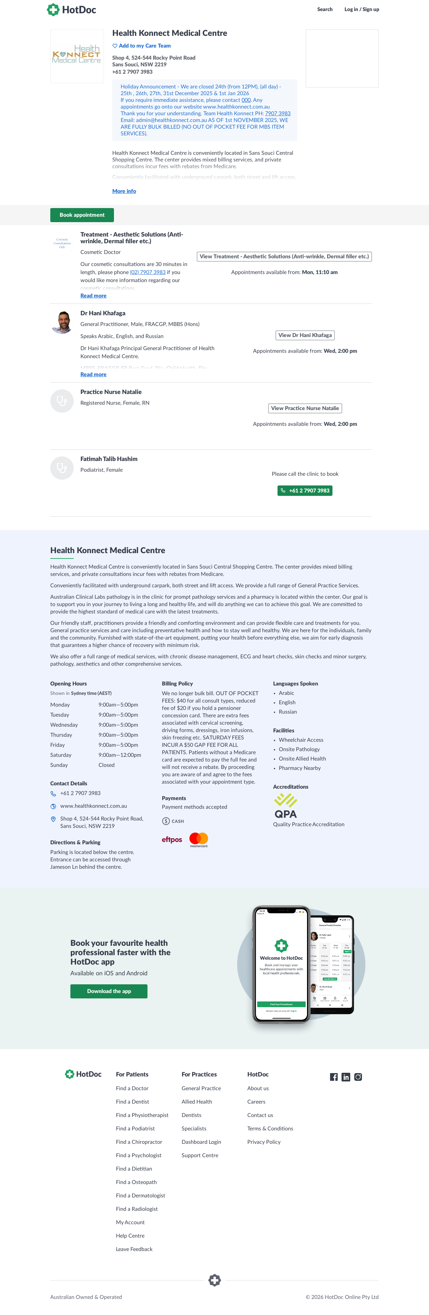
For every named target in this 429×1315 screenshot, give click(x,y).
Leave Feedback (134, 1249)
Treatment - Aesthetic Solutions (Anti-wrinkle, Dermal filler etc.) (131, 238)
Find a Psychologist (139, 1155)
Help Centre (130, 1236)
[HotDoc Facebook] (334, 1077)
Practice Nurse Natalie (111, 392)
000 (246, 100)
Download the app (109, 991)
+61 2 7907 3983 (305, 491)
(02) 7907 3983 (148, 272)
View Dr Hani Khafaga (305, 335)
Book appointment (82, 215)
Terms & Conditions (270, 1128)
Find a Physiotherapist (142, 1115)
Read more (93, 296)
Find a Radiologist (137, 1209)
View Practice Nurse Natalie (305, 408)
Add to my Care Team (141, 46)
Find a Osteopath (136, 1182)
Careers (256, 1102)
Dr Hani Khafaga (102, 314)
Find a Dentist (132, 1102)
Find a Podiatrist (135, 1128)
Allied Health (197, 1102)
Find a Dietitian (134, 1169)
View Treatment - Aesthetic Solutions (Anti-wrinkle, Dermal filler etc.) (284, 256)
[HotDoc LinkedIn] (346, 1077)
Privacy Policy (264, 1142)
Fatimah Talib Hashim (108, 459)
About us (258, 1088)
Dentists (191, 1115)
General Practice (201, 1088)
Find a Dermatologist (140, 1195)
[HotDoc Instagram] (358, 1077)
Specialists (194, 1128)
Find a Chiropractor (139, 1142)
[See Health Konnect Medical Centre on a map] (342, 58)
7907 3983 (278, 113)
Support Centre (200, 1155)
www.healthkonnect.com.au (93, 806)
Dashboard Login (201, 1142)
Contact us (260, 1115)
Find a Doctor (132, 1088)
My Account (130, 1222)
